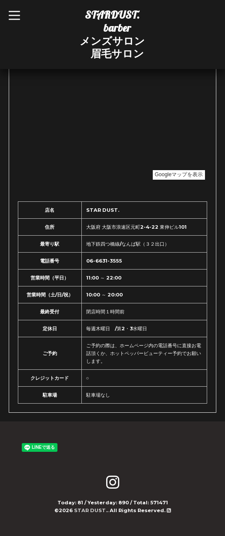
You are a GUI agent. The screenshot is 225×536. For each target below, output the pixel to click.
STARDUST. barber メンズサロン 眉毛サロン (112, 34)
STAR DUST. (90, 510)
